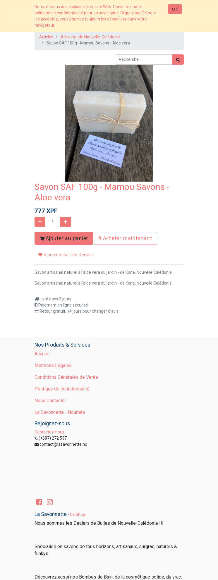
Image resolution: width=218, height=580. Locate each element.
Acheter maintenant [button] (125, 238)
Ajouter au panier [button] (64, 238)
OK (175, 9)
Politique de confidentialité (62, 389)
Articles (46, 37)
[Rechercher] (178, 59)
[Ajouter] (65, 222)
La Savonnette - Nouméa (60, 412)
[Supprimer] (40, 222)
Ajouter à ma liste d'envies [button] (66, 254)
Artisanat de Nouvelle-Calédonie (90, 37)
